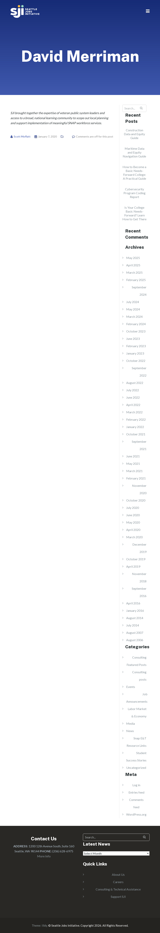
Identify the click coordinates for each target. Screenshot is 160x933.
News (130, 731)
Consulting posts (139, 675)
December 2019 (139, 548)
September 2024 (139, 290)
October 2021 (135, 434)
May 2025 (133, 258)
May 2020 (133, 522)
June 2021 (133, 456)
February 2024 (136, 324)
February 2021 (136, 478)
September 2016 (139, 592)
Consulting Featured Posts (136, 660)
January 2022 (135, 427)
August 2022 (134, 382)
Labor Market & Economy (137, 712)
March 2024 (134, 316)
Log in (136, 785)
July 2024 (132, 302)
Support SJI (118, 896)
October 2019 (135, 559)
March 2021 (134, 471)
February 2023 (136, 346)
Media (130, 723)
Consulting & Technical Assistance (118, 889)
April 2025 (133, 265)
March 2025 (134, 272)
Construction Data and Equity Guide (134, 134)
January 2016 (135, 610)
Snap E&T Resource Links (136, 741)
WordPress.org (136, 814)
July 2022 (132, 390)
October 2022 (135, 360)
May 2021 (133, 463)
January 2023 (135, 353)
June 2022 (133, 397)
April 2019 (133, 566)
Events (130, 687)
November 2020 (139, 489)
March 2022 (134, 412)
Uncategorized (136, 767)
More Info (44, 856)
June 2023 (133, 338)
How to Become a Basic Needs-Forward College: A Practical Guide (134, 172)
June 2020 (133, 515)
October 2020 (135, 500)
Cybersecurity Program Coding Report (134, 193)
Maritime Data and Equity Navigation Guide (134, 152)
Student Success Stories (136, 756)
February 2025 (136, 280)
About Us (118, 874)
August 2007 (134, 632)
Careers (118, 882)
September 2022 (139, 371)
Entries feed (136, 792)
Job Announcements (136, 697)
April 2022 (133, 405)
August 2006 (134, 640)
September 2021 (139, 445)
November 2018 (139, 577)
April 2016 (133, 603)
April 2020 (133, 529)
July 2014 (132, 625)
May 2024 (133, 309)
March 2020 (134, 537)
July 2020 (132, 507)
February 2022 (136, 419)
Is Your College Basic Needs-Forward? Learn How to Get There (134, 213)
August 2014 (134, 618)
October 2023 (135, 331)
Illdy (44, 925)
